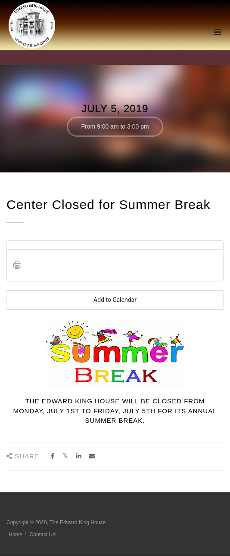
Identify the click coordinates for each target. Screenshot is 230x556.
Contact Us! (43, 534)
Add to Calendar (115, 300)
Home (15, 534)
